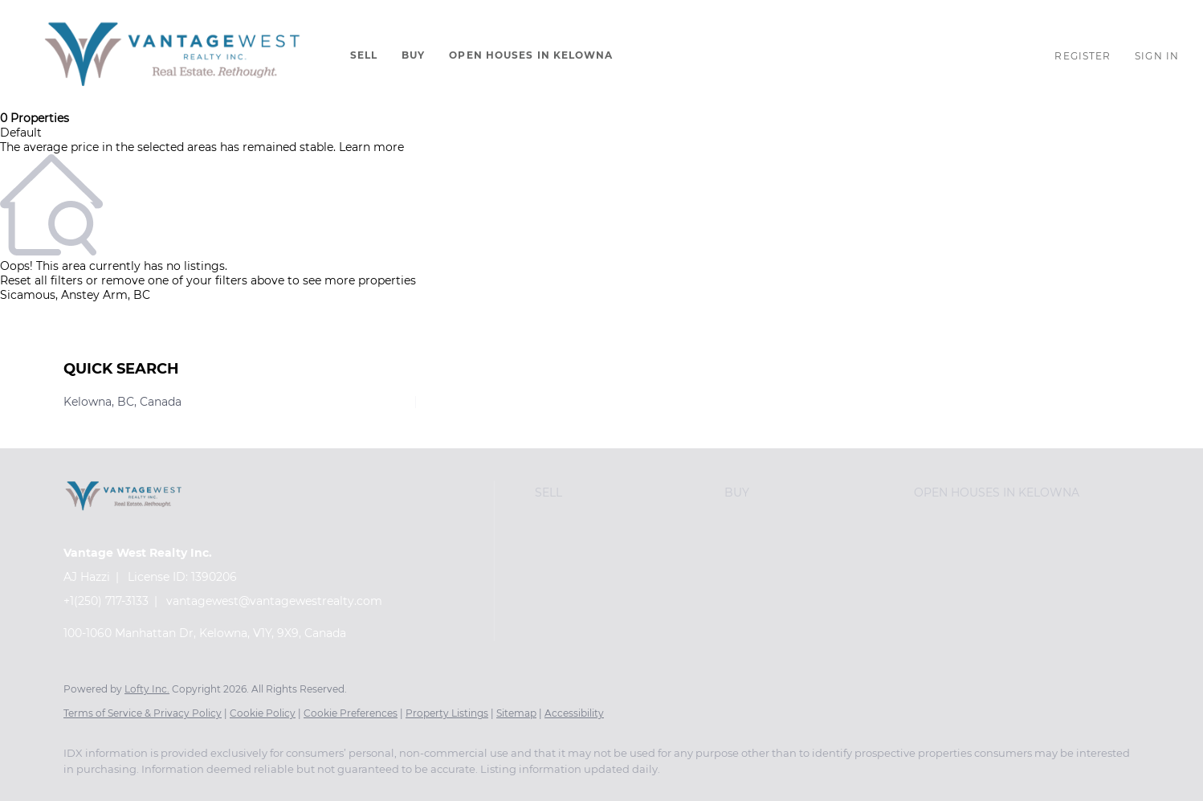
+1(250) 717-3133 (106, 601)
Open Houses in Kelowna (531, 55)
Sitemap (516, 713)
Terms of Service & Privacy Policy (142, 713)
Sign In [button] (1157, 56)
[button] (171, 55)
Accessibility (574, 713)
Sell (363, 55)
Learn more (371, 147)
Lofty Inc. (146, 689)
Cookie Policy (263, 713)
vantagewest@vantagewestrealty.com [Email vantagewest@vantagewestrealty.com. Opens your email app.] (274, 601)
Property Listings (447, 713)
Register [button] (1082, 56)
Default (21, 132)
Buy (413, 55)
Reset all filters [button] (41, 280)
